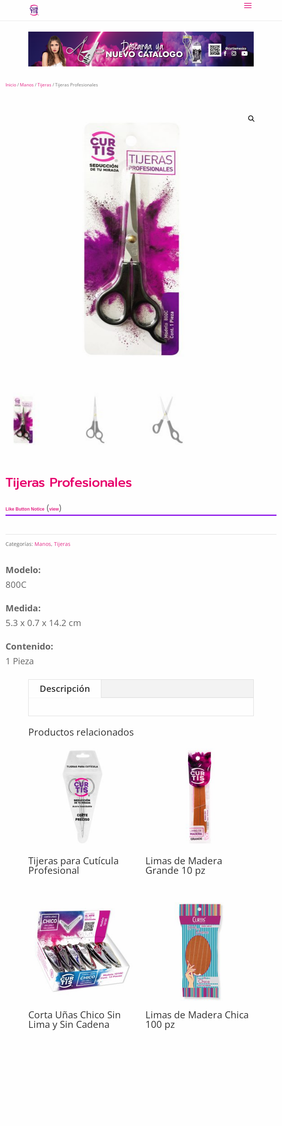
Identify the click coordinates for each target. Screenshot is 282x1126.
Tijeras (44, 85)
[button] (204, 118)
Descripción (65, 688)
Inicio (11, 85)
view (54, 509)
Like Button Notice (25, 509)
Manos (27, 85)
